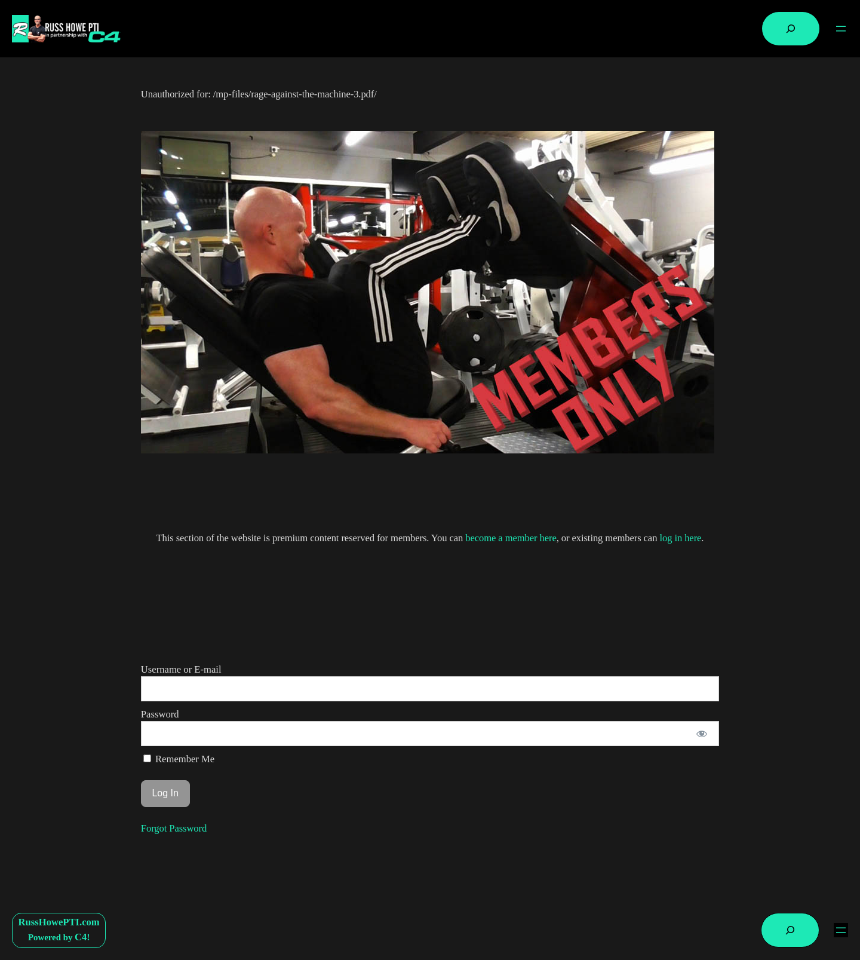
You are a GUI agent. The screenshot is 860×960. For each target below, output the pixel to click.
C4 (81, 937)
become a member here (510, 538)
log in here (680, 538)
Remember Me (178, 759)
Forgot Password (174, 828)
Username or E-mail (181, 669)
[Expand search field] (790, 28)
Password (160, 714)
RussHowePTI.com (59, 922)
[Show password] (702, 733)
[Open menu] (841, 29)
